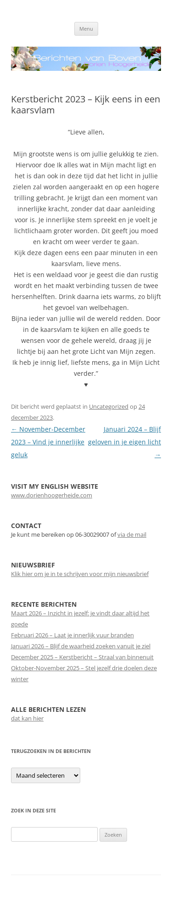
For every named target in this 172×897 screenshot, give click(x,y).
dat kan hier (27, 718)
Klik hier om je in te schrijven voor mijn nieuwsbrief (80, 574)
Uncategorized (108, 406)
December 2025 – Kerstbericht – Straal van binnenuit (82, 657)
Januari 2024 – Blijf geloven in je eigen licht (124, 442)
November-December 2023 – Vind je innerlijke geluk (48, 442)
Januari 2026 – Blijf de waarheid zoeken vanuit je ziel (80, 646)
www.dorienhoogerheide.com (51, 495)
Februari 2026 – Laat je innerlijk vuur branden (72, 635)
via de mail (131, 534)
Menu (86, 28)
